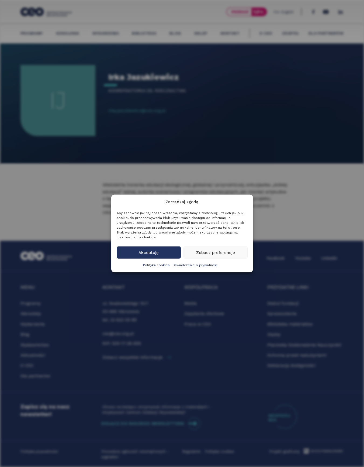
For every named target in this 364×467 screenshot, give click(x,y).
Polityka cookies (156, 265)
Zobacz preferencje (215, 252)
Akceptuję (148, 252)
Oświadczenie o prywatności (195, 265)
